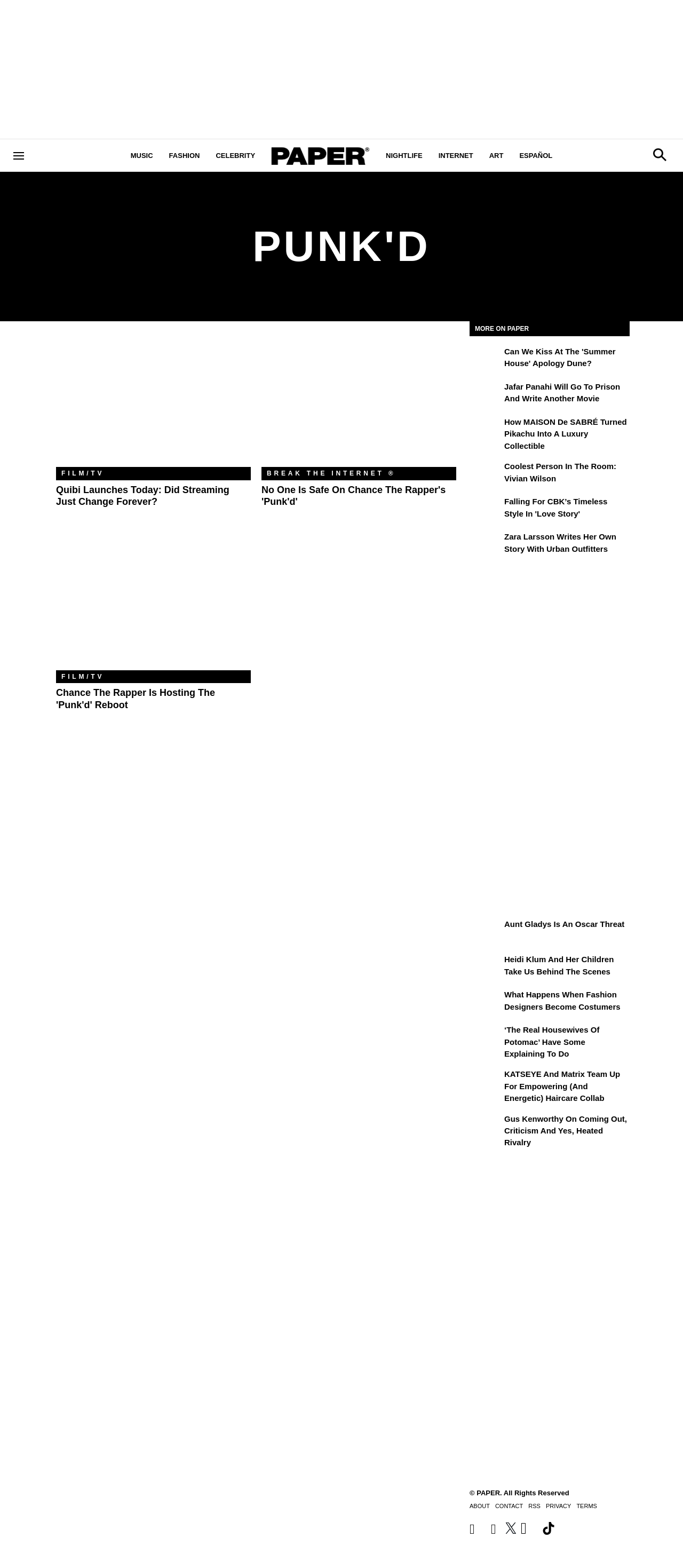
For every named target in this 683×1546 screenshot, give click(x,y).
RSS (534, 1506)
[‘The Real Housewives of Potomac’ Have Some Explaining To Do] (485, 1037)
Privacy (558, 1506)
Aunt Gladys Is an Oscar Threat (564, 924)
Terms (586, 1506)
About (480, 1506)
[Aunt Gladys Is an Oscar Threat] (485, 931)
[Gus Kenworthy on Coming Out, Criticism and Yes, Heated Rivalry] (485, 1126)
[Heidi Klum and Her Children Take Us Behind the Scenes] (485, 967)
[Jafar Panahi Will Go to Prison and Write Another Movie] (485, 394)
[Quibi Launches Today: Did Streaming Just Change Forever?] (153, 402)
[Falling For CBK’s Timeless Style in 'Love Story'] (485, 509)
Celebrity (235, 156)
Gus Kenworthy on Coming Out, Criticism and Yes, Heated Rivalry (565, 1130)
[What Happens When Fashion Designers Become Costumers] (485, 1002)
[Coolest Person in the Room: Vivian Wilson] (485, 474)
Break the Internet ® (331, 473)
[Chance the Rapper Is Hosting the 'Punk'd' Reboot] (153, 605)
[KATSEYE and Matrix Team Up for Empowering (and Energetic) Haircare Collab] (485, 1081)
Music (142, 156)
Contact (509, 1506)
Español (535, 156)
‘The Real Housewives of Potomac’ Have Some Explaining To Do (551, 1041)
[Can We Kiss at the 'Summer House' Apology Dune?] (485, 359)
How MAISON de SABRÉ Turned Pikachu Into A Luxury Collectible (565, 433)
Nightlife (404, 156)
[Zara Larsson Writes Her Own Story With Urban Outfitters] (485, 544)
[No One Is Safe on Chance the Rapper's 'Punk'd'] (358, 402)
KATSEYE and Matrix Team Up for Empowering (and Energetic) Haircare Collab (562, 1086)
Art (496, 156)
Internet (456, 156)
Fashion (184, 156)
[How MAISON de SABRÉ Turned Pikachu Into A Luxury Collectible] (485, 429)
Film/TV (82, 473)
